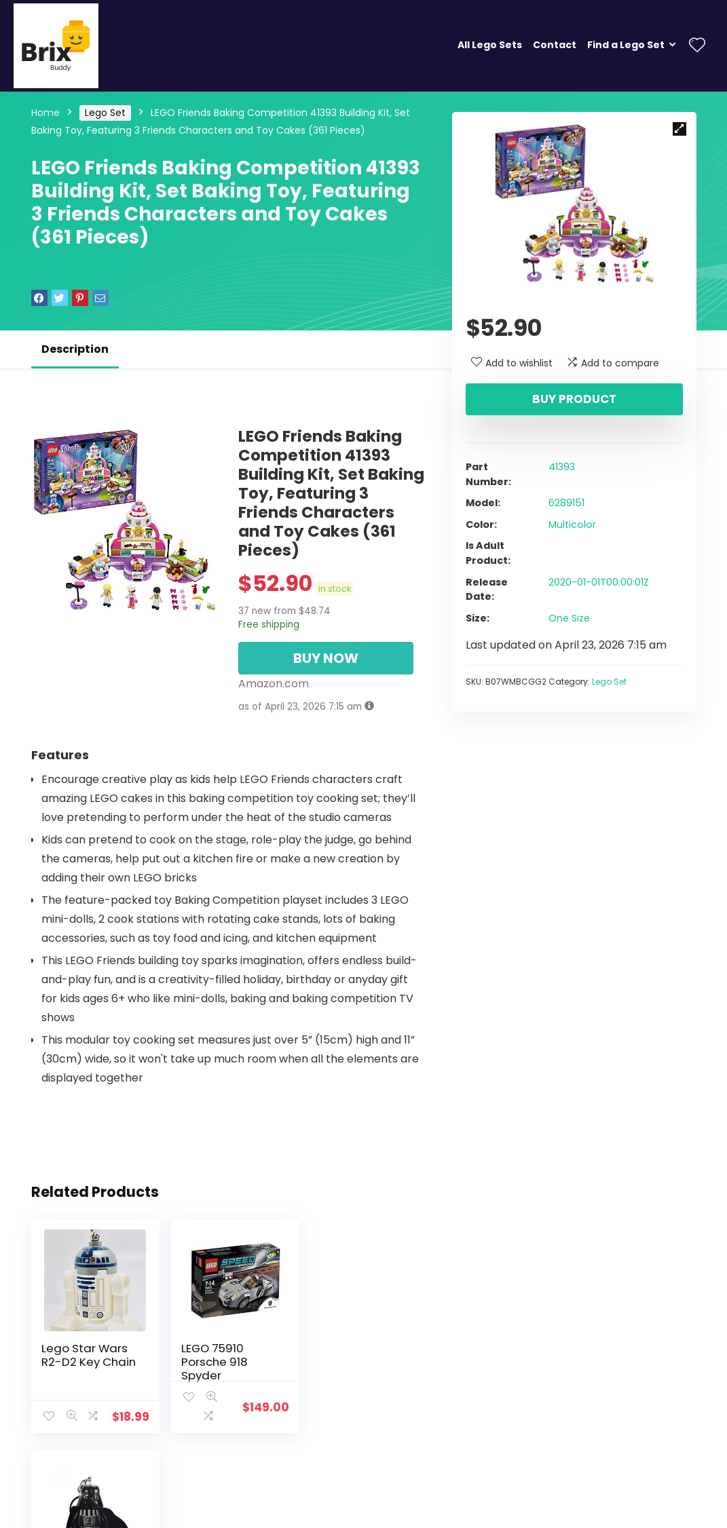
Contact (554, 45)
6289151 (566, 503)
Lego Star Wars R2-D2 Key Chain (88, 1355)
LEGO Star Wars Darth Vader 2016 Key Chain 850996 (360, 1368)
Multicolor (572, 524)
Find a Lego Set (626, 45)
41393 (561, 467)
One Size (569, 618)
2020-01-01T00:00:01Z (598, 582)
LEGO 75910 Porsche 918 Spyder (209, 1361)
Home (45, 112)
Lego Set (105, 112)
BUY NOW (325, 658)
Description (75, 349)
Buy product (574, 399)
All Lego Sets (490, 45)
